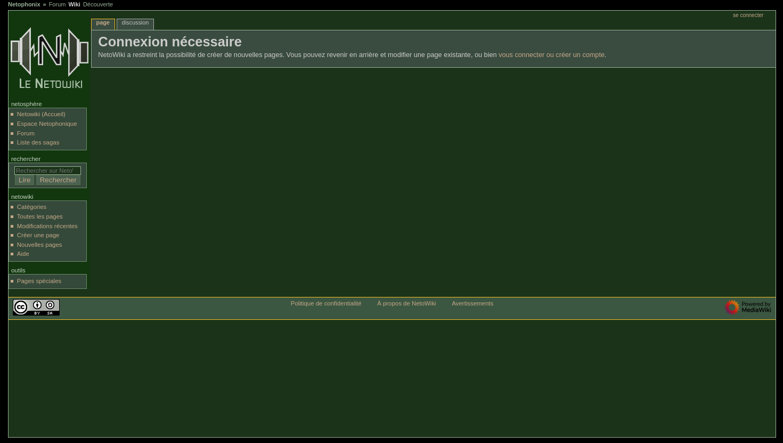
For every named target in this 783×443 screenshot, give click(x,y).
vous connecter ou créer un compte (552, 55)
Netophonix (24, 4)
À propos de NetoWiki (406, 303)
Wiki (74, 4)
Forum (57, 4)
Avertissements (472, 303)
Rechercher (25, 159)
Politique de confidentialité (326, 303)
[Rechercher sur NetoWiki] (47, 170)
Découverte (98, 4)
